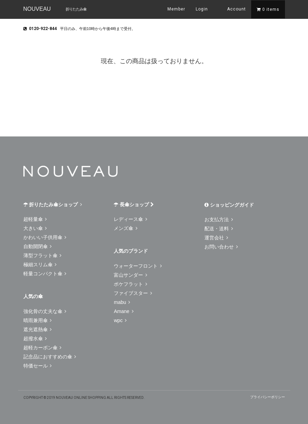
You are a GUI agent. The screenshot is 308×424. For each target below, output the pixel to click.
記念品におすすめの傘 (49, 356)
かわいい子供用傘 (45, 237)
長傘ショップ (134, 204)
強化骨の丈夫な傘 (45, 311)
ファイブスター (133, 293)
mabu (122, 302)
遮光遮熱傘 (37, 329)
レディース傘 (130, 219)
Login (202, 9)
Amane (123, 311)
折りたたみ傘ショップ (52, 204)
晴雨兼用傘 (37, 320)
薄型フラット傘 (42, 255)
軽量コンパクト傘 (45, 273)
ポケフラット (130, 284)
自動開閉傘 (37, 246)
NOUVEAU (37, 9)
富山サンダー (130, 275)
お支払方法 (218, 219)
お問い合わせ (221, 247)
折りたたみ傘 (76, 9)
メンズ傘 (125, 228)
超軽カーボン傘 (42, 347)
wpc (120, 320)
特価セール (37, 366)
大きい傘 (35, 228)
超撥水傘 (35, 338)
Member (176, 9)
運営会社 (216, 237)
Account (232, 9)
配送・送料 (218, 228)
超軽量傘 (35, 219)
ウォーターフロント (138, 266)
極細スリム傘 (40, 264)
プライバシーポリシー (267, 397)
